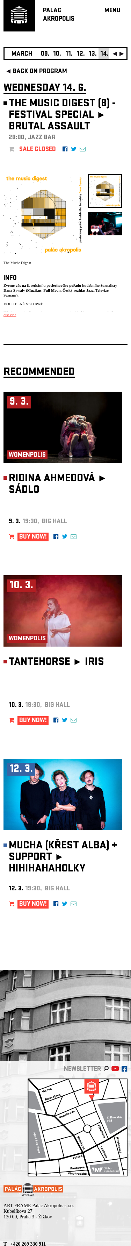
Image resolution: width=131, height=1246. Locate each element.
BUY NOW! (33, 537)
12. (81, 54)
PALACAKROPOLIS (58, 15)
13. (93, 54)
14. (104, 54)
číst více (9, 315)
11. (69, 54)
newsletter (82, 1070)
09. (45, 54)
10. (57, 54)
